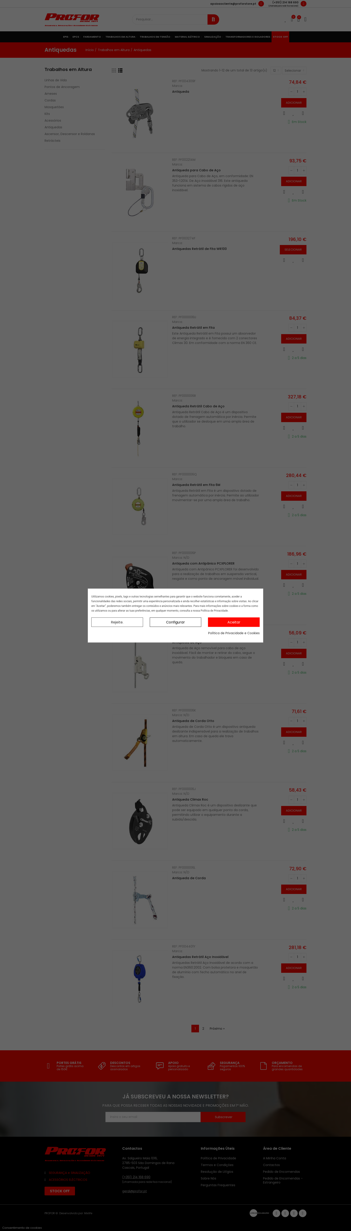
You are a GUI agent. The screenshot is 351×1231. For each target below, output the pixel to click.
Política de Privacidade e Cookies (234, 633)
